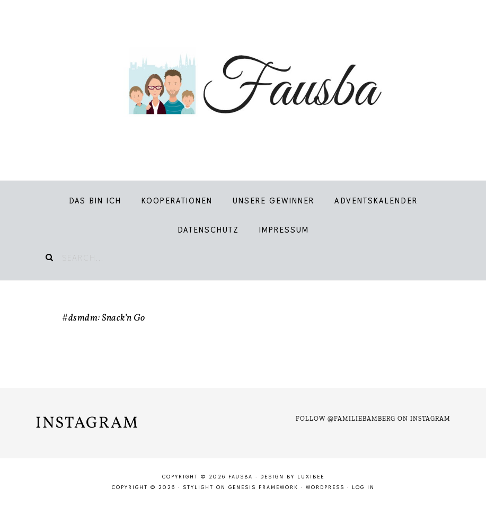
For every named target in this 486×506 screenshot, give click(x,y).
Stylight (198, 487)
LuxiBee (310, 476)
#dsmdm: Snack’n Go (103, 318)
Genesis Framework (263, 487)
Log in (363, 487)
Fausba (243, 85)
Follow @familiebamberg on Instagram (373, 418)
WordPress (325, 487)
